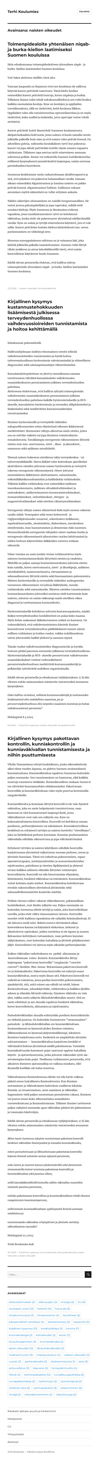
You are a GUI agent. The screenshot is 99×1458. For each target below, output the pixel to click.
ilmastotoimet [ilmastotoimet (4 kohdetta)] (48, 1315)
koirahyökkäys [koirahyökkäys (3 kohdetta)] (52, 1328)
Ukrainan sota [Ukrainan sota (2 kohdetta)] (19, 1387)
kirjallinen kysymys (29, 725)
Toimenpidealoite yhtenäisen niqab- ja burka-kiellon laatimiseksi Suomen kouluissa (49, 49)
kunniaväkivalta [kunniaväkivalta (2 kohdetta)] (51, 1341)
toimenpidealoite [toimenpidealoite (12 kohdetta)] (37, 1374)
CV (9, 1426)
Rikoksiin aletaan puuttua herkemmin (32, 1411)
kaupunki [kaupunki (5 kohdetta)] (81, 1321)
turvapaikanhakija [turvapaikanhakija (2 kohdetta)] (22, 1381)
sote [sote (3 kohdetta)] (83, 1361)
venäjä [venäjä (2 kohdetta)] (15, 1394)
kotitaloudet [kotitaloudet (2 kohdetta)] (45, 1335)
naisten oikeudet (28, 288)
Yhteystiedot (16, 1434)
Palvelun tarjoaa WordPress (41, 1452)
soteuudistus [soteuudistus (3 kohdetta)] (19, 1368)
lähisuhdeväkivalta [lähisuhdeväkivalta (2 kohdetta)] (50, 1348)
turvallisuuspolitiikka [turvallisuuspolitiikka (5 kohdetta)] (69, 1374)
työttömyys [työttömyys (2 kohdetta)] (48, 1381)
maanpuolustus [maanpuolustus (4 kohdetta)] (48, 1354)
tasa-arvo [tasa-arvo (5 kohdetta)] (40, 1368)
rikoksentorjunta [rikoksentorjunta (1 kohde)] (63, 1361)
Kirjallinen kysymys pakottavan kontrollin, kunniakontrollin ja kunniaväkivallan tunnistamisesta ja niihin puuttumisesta (49, 747)
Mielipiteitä (15, 1418)
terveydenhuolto (66, 725)
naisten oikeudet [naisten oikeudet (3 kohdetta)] (76, 1354)
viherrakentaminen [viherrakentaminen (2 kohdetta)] (38, 1394)
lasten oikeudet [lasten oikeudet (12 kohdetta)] (21, 1348)
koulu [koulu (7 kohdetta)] (64, 1335)
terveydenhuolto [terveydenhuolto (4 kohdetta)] (64, 1368)
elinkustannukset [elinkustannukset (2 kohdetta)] (22, 1302)
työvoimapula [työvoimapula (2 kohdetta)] (71, 1381)
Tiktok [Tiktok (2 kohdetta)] (14, 1374)
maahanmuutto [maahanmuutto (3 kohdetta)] (21, 1354)
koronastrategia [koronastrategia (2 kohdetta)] (20, 1335)
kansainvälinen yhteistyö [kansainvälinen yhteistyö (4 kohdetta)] (26, 1321)
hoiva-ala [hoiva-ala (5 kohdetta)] (62, 1308)
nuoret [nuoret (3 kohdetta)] (15, 1361)
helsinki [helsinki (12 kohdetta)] (44, 1308)
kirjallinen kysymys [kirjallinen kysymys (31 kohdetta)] (23, 1328)
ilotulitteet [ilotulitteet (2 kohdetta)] (71, 1315)
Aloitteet (13, 1442)
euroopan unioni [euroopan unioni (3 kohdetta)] (21, 1308)
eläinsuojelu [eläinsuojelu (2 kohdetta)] (48, 1302)
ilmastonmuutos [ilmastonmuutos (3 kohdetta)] (21, 1315)
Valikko (84, 11)
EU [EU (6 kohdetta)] (81, 1302)
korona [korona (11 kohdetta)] (72, 1328)
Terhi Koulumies (23, 11)
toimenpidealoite (47, 288)
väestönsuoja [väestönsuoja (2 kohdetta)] (66, 1394)
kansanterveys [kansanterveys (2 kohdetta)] (59, 1321)
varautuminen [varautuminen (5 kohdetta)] (71, 1387)
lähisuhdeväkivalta (67, 1252)
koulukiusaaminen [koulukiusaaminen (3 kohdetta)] (22, 1341)
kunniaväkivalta (48, 1252)
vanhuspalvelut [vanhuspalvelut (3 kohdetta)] (45, 1387)
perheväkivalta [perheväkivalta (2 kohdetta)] (36, 1361)
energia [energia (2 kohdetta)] (67, 1302)
